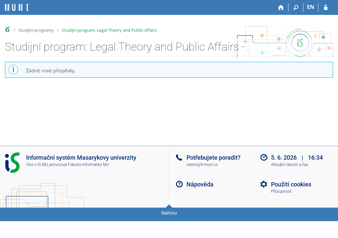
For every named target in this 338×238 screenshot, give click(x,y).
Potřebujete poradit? (213, 157)
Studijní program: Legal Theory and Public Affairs (109, 30)
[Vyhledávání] (295, 7)
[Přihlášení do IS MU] (325, 7)
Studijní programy (36, 30)
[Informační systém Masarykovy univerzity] (17, 7)
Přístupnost (281, 191)
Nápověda (200, 184)
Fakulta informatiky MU (88, 164)
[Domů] (281, 7)
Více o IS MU (37, 164)
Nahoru (169, 213)
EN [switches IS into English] (310, 7)
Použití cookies (291, 184)
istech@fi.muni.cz (202, 164)
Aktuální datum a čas (289, 164)
